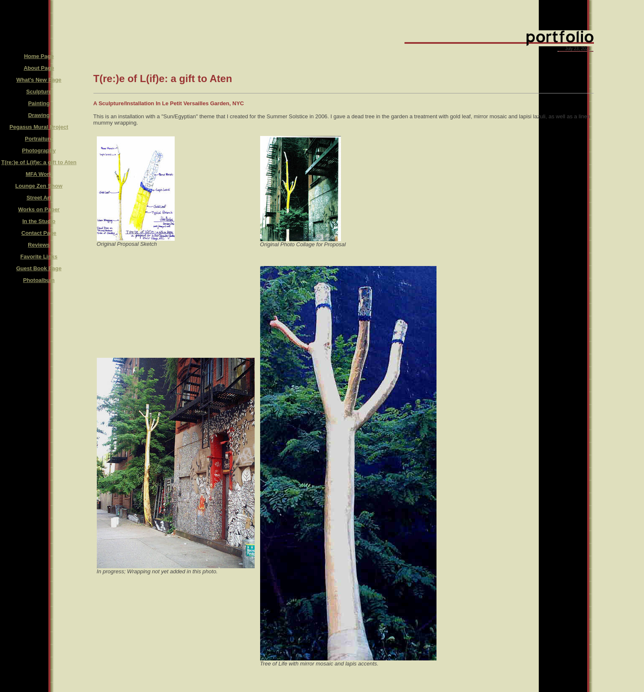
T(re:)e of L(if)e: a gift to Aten (39, 162)
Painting (39, 103)
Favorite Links (38, 256)
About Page (39, 68)
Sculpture (38, 91)
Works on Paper (39, 209)
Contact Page (38, 233)
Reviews (39, 245)
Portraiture (39, 139)
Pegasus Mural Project (39, 127)
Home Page (39, 56)
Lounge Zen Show (38, 186)
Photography (39, 150)
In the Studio (39, 221)
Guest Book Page (38, 268)
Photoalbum (39, 280)
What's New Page (38, 80)
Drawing (39, 115)
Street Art (39, 197)
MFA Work (39, 174)
